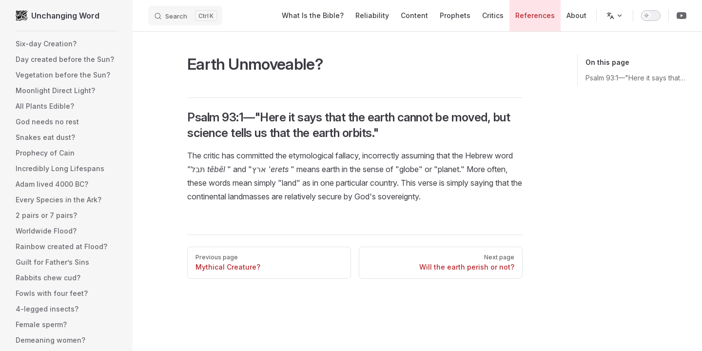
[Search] (185, 15)
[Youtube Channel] (681, 15)
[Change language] (615, 15)
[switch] (651, 15)
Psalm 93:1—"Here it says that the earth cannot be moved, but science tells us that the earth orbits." (635, 78)
